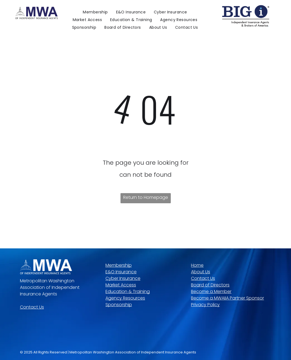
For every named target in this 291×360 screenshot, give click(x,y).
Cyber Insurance (122, 278)
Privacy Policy (205, 304)
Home (197, 265)
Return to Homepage (145, 197)
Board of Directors (210, 285)
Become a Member (211, 291)
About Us (200, 272)
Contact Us (32, 307)
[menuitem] (95, 12)
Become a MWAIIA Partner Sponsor (227, 298)
